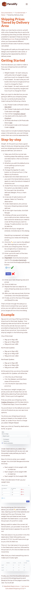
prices (12, 39)
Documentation (7, 13)
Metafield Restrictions (11, 586)
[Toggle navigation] (26, 4)
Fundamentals (20, 13)
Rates (3, 15)
